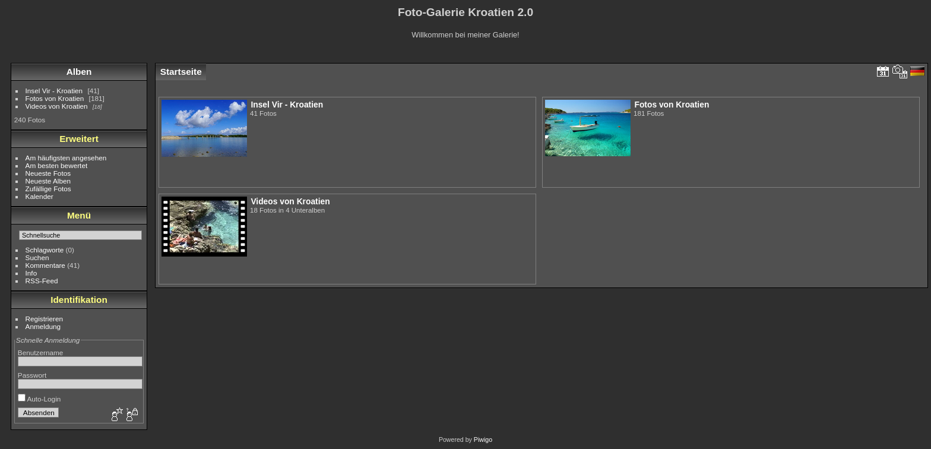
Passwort (32, 375)
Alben (79, 72)
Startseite (181, 72)
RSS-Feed (42, 280)
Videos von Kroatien (57, 106)
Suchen (37, 257)
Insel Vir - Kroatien (54, 90)
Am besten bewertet (57, 165)
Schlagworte (45, 250)
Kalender (39, 196)
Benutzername (41, 352)
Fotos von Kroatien (55, 98)
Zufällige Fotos (48, 188)
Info (31, 273)
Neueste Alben (48, 181)
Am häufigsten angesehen (66, 158)
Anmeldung (43, 326)
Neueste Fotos (48, 173)
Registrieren (44, 318)
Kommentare (45, 265)
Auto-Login (39, 399)
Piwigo (483, 439)
